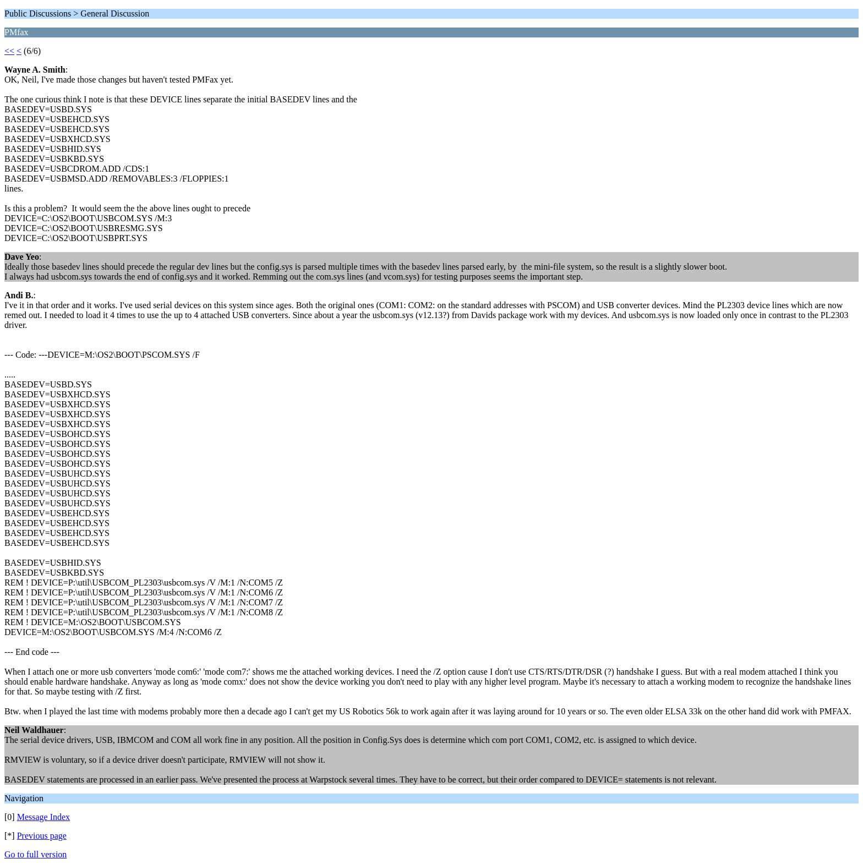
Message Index (43, 817)
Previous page (42, 835)
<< (9, 51)
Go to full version (35, 854)
